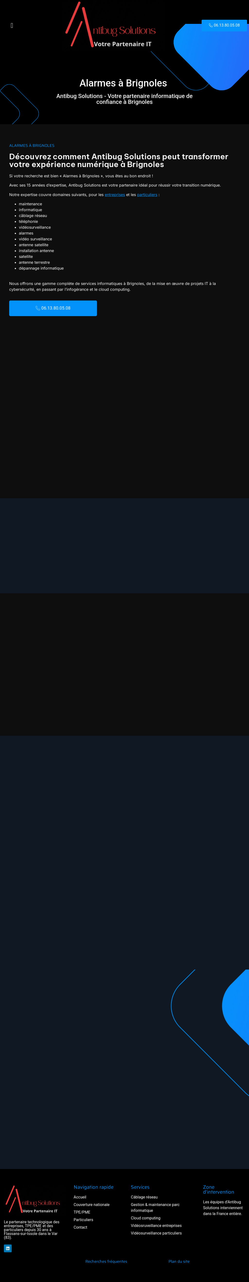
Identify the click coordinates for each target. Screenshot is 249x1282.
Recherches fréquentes (106, 1261)
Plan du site (179, 1261)
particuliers (124, 194)
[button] (12, 25)
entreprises (92, 194)
